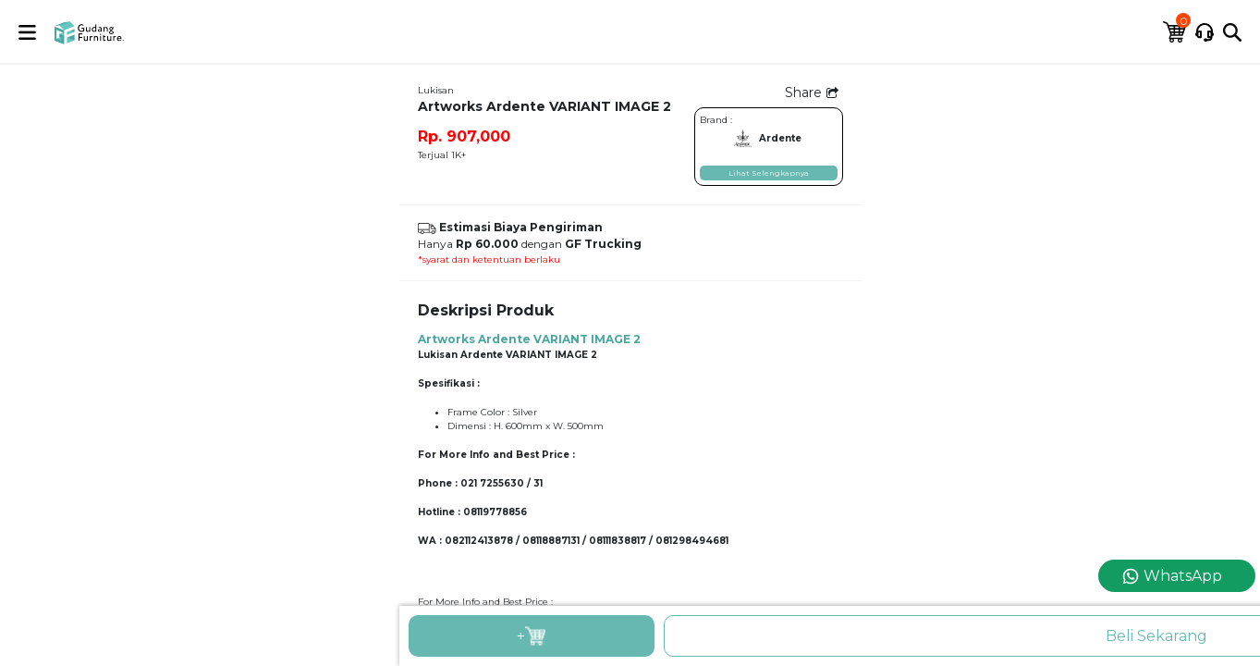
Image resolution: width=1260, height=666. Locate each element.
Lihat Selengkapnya (768, 173)
